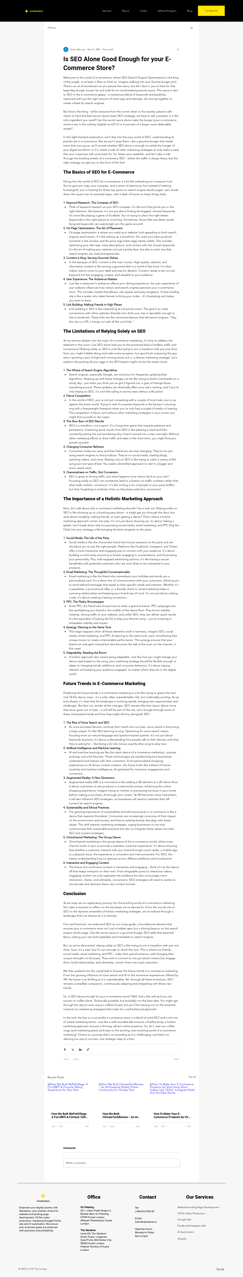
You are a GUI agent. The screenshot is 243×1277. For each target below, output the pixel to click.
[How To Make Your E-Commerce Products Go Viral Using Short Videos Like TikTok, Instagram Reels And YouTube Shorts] (172, 1095)
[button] (191, 28)
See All (192, 1076)
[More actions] (178, 49)
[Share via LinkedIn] (80, 1049)
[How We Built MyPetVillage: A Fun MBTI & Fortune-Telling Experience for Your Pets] (70, 1095)
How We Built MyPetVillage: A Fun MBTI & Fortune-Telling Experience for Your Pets (70, 1115)
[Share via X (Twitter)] (72, 1049)
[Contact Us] (211, 11)
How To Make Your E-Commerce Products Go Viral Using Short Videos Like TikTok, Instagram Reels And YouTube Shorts (172, 1115)
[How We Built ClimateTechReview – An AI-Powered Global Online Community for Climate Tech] (121, 1095)
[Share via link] (87, 1049)
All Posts (52, 27)
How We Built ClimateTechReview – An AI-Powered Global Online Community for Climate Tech (121, 1115)
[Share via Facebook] (64, 1049)
